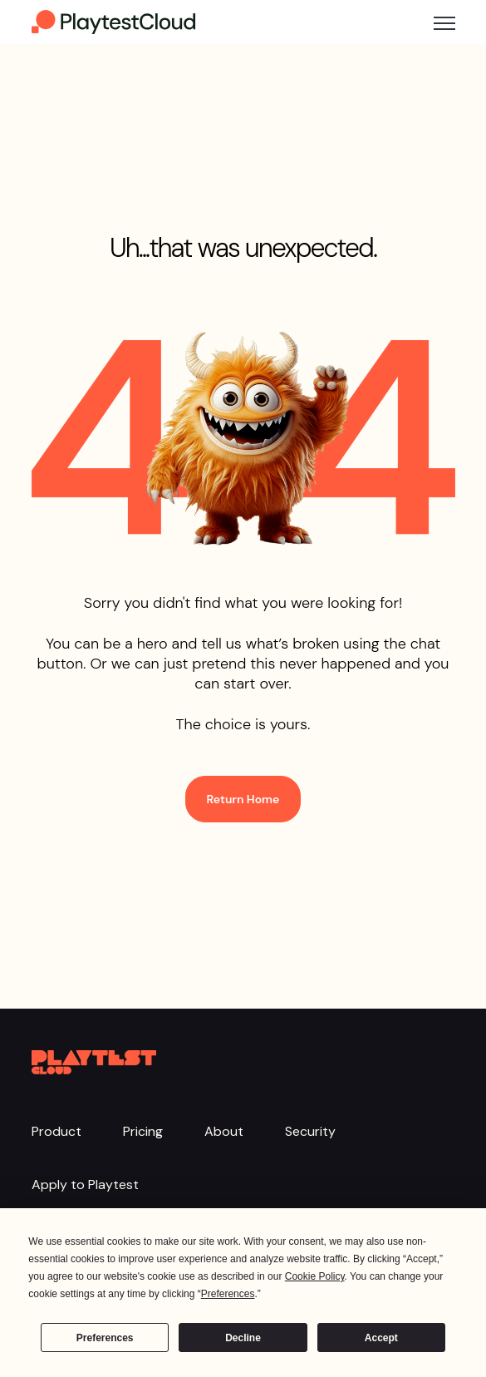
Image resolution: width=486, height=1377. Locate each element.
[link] (115, 21)
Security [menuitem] (310, 1131)
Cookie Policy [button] (315, 1276)
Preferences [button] (228, 1294)
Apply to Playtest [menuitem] (85, 1184)
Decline (243, 1338)
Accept (381, 1338)
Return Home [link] (243, 799)
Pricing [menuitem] (143, 1131)
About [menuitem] (223, 1131)
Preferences (105, 1338)
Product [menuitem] (56, 1131)
